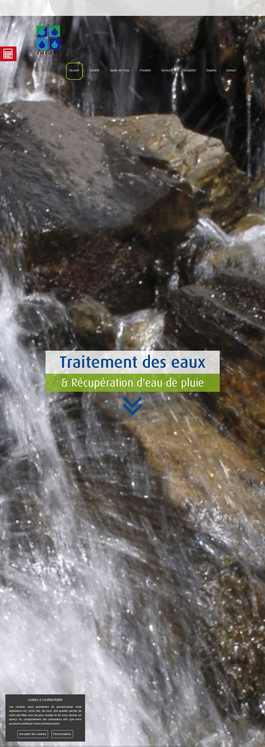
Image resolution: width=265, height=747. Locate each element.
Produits (145, 70)
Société (94, 70)
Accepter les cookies (32, 734)
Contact (231, 70)
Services (166, 70)
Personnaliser (62, 734)
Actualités (189, 70)
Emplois (211, 70)
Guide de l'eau (119, 70)
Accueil (74, 70)
